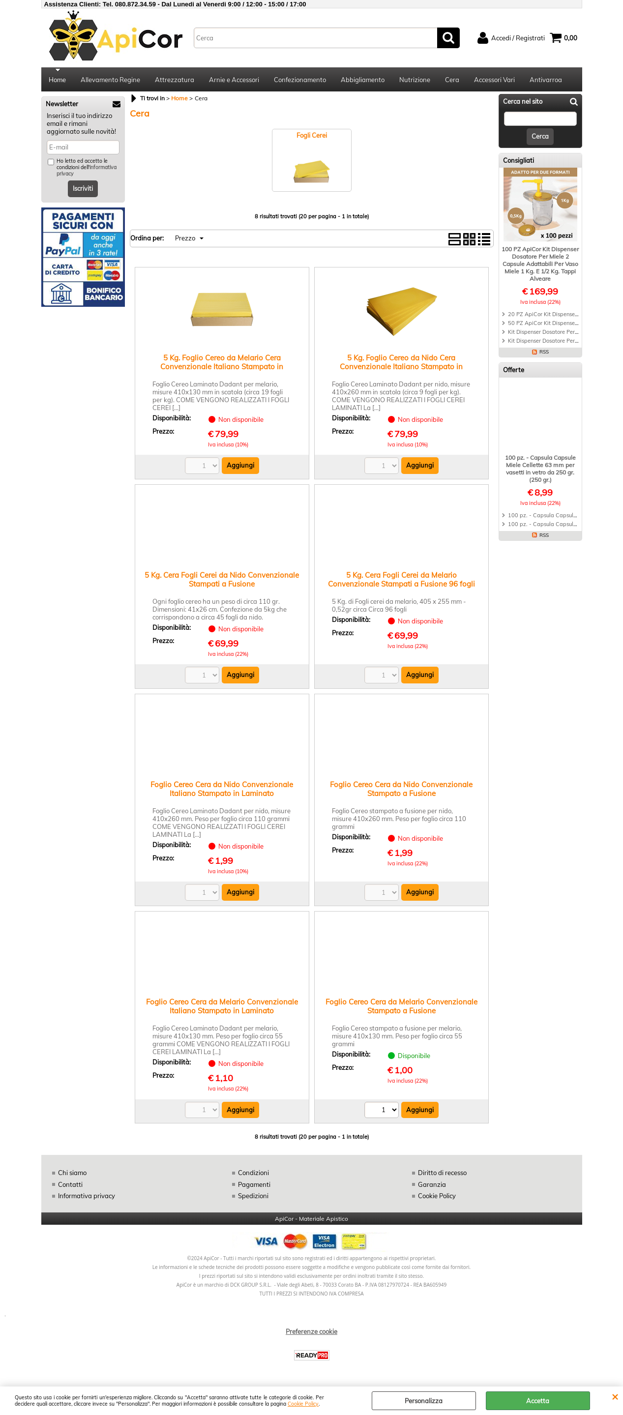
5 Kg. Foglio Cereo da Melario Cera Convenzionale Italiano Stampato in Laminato (221, 367)
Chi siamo (72, 1174)
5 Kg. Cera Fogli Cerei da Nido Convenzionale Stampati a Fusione (222, 580)
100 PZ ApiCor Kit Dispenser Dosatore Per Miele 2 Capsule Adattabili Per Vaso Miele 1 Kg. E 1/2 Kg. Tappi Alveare (540, 264)
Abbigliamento (363, 80)
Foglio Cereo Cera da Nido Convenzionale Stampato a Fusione (401, 790)
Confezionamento (300, 80)
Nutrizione (414, 80)
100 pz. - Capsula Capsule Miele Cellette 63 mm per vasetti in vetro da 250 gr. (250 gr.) (540, 469)
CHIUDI (615, 1396)
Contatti (70, 1185)
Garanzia (432, 1185)
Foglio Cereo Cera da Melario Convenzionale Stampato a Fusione (401, 1007)
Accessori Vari (494, 80)
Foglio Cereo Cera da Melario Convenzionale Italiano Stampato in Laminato (222, 1007)
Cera (452, 80)
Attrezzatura (174, 80)
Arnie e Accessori (234, 80)
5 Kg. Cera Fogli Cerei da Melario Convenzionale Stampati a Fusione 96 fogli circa (401, 584)
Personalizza (424, 1401)
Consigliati (518, 161)
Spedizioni (253, 1197)
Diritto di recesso (442, 1174)
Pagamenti (254, 1185)
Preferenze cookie (311, 1332)
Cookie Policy (303, 1404)
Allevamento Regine (110, 80)
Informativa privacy (86, 1197)
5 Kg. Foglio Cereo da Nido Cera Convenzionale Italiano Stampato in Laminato (401, 367)
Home (57, 80)
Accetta (537, 1401)
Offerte (513, 371)
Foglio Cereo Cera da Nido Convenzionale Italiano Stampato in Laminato (221, 790)
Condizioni (253, 1174)
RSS (544, 353)
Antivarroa (546, 80)
